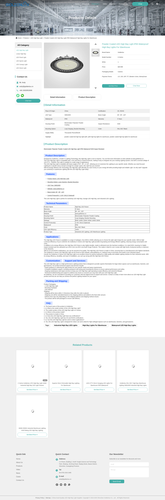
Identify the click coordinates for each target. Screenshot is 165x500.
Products (26, 38)
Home (77, 4)
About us (19, 462)
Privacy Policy (39, 498)
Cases (18, 476)
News (18, 473)
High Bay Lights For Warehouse (94, 325)
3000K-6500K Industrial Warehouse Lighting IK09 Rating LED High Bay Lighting (32, 429)
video (105, 4)
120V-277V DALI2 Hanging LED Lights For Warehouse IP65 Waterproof (99, 384)
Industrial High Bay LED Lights (65, 325)
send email (117, 481)
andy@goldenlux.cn (26, 86)
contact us (123, 4)
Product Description (86, 97)
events (113, 4)
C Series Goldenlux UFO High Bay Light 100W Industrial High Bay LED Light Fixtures (32, 384)
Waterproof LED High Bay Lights (124, 325)
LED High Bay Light (37, 38)
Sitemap (48, 498)
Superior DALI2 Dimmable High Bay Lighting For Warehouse (65, 384)
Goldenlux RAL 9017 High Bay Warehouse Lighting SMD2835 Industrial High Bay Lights (133, 384)
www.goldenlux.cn (137, 158)
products (96, 4)
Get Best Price (116, 86)
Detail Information (57, 97)
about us (85, 4)
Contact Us (20, 480)
